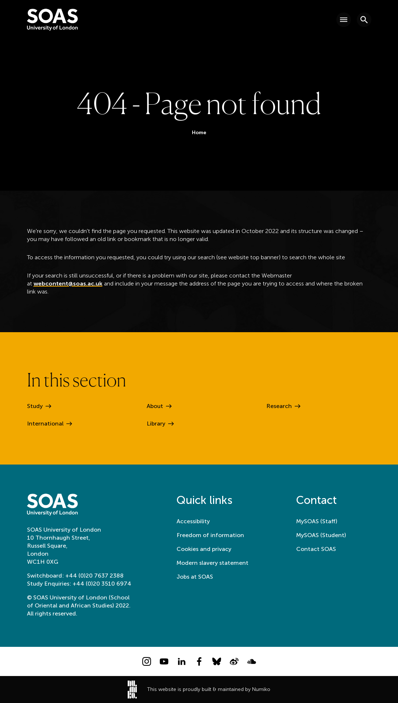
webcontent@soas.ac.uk (68, 283)
